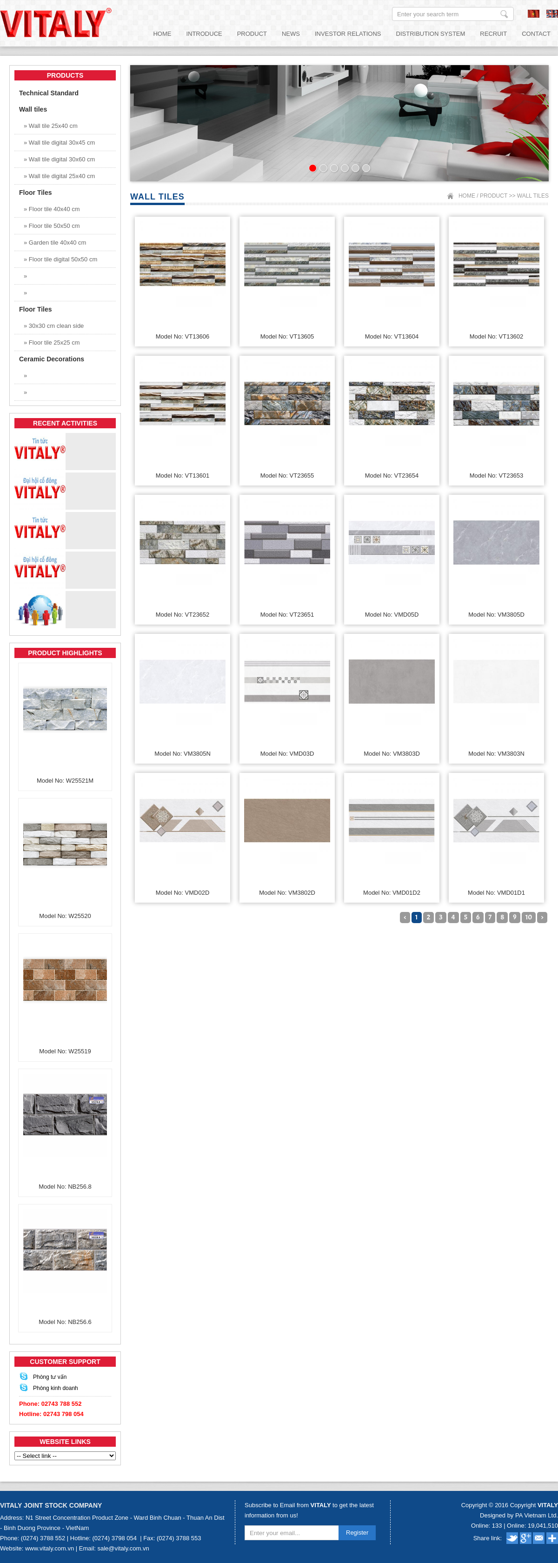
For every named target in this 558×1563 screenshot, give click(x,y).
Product (252, 33)
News (291, 33)
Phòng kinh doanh (55, 1388)
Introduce (204, 33)
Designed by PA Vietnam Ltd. (519, 1515)
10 (528, 917)
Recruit (493, 33)
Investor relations (348, 33)
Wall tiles (533, 196)
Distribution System (430, 33)
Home (162, 33)
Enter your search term (504, 14)
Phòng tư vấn (49, 1377)
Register (357, 1532)
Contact (536, 33)
